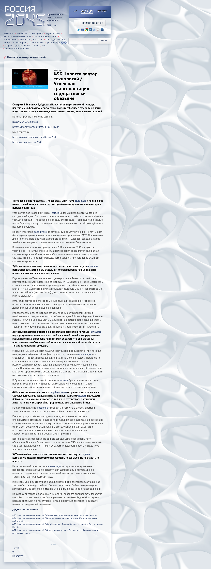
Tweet (15, 548)
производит (54, 466)
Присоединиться (92, 23)
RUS (49, 25)
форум (8, 45)
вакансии (37, 39)
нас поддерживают (55, 39)
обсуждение (10, 39)
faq (43, 45)
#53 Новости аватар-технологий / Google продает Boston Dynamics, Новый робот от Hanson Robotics (57, 526)
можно (64, 380)
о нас (36, 45)
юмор (7, 42)
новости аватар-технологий (17, 36)
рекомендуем (57, 42)
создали (85, 454)
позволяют (43, 407)
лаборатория (19, 42)
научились (95, 332)
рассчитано (40, 232)
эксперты (8, 33)
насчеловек (90, 11)
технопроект (37, 33)
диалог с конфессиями (45, 36)
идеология (22, 33)
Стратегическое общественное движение (55, 17)
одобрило (80, 200)
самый (55, 213)
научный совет (53, 33)
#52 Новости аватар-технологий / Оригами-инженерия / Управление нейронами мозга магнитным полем (55, 532)
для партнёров (22, 45)
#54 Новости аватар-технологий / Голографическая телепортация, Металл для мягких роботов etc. (55, 520)
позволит (92, 266)
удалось (82, 395)
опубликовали (58, 392)
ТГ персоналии (36, 42)
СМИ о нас (25, 39)
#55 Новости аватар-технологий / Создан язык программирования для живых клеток (54, 515)
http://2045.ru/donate (25, 121)
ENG (55, 25)
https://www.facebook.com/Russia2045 (34, 137)
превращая (84, 354)
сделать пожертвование (17, 48)
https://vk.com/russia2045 (27, 142)
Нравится (17, 556)
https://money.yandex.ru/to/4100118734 (35, 127)
